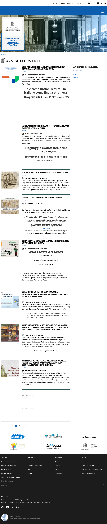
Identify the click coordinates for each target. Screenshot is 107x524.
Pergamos (58, 473)
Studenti (31, 473)
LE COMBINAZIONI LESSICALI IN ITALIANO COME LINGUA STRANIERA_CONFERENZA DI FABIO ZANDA (44, 68)
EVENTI (75, 78)
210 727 (9, 503)
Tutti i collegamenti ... (89, 473)
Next (25, 426)
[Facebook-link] (94, 3)
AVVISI (75, 74)
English (62, 3)
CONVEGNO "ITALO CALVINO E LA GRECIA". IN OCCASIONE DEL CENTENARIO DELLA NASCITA (45, 242)
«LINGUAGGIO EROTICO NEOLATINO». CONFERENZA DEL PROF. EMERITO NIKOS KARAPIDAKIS (44, 127)
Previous (5, 426)
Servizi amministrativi (8, 466)
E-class (57, 466)
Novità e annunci (7, 481)
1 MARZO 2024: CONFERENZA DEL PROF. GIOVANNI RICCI (44, 198)
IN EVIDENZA (77, 71)
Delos (57, 470)
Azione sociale (6, 473)
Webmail (58, 462)
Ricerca (30, 470)
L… (46, 165)
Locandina (46, 229)
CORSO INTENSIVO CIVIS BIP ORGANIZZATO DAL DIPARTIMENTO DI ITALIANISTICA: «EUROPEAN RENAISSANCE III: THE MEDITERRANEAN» (41, 294)
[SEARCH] (83, 3)
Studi (30, 462)
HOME (3, 55)
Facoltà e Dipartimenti (35, 466)
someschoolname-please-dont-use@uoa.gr (35, 503)
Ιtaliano (70, 3)
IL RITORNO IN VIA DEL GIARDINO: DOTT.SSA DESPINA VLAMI (45, 172)
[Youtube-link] (98, 3)
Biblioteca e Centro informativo (93, 470)
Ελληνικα (55, 3)
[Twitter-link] (101, 3)
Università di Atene (8, 462)
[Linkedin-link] (105, 3)
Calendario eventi (88, 466)
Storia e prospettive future (10, 477)
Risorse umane (6, 470)
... (22, 392)
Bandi (84, 462)
